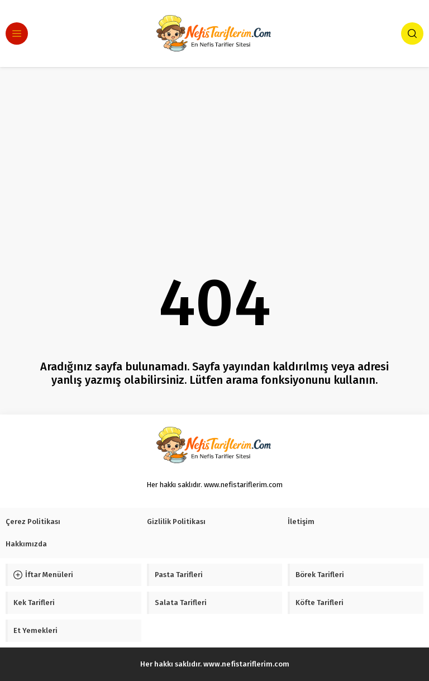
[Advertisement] (214, 151)
